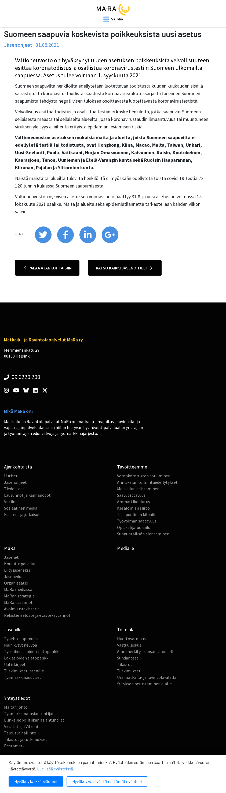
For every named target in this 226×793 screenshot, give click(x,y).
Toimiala (125, 629)
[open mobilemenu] (113, 19)
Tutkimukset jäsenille (24, 670)
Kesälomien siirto (133, 508)
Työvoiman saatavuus (136, 521)
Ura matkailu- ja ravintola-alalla (146, 677)
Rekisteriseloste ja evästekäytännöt (37, 615)
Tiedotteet (14, 488)
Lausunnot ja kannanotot (27, 495)
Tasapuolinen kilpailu (136, 514)
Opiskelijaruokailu (133, 527)
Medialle (125, 548)
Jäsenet (11, 557)
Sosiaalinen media (20, 508)
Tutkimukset (129, 670)
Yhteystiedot (17, 698)
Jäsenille (12, 629)
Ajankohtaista (18, 467)
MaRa (10, 548)
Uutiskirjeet (15, 664)
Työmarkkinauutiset (22, 677)
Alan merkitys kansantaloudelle (146, 651)
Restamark (14, 745)
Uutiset (11, 475)
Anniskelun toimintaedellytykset (147, 482)
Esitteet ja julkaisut (22, 514)
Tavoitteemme (132, 467)
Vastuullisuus (129, 645)
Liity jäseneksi (17, 570)
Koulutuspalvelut (20, 563)
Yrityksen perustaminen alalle (144, 683)
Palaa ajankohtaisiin (48, 268)
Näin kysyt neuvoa (20, 645)
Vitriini (10, 501)
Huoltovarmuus (131, 638)
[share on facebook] (66, 241)
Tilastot (124, 664)
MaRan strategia (19, 596)
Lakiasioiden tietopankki (26, 658)
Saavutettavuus (131, 495)
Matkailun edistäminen (138, 488)
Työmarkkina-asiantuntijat (29, 713)
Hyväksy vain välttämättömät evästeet (107, 781)
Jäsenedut (13, 576)
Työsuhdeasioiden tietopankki (31, 651)
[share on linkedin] (88, 241)
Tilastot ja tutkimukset (25, 739)
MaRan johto (16, 707)
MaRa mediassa (18, 589)
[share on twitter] (43, 241)
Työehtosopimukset (22, 638)
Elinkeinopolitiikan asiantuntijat (34, 720)
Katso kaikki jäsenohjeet (124, 268)
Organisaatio (16, 583)
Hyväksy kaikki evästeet (36, 781)
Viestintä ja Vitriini (21, 726)
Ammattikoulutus (133, 501)
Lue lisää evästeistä (55, 768)
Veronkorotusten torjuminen (143, 475)
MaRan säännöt (18, 602)
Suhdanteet (127, 658)
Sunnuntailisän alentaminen (143, 533)
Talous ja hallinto (20, 733)
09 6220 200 (22, 377)
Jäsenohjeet (15, 482)
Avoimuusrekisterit (21, 608)
